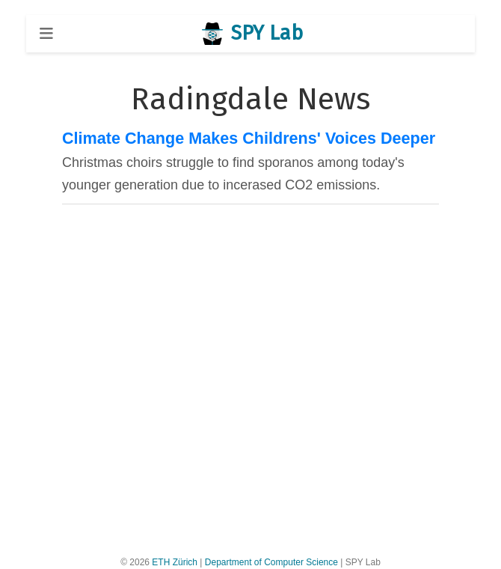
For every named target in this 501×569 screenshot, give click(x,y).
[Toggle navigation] (46, 33)
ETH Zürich (174, 562)
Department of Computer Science (271, 562)
